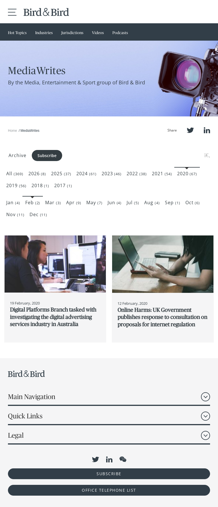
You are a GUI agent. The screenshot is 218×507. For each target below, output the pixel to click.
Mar (53, 202)
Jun (115, 202)
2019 (16, 185)
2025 (61, 173)
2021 (162, 173)
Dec (38, 214)
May (94, 202)
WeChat (123, 459)
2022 (137, 173)
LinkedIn (207, 130)
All (14, 173)
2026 (37, 173)
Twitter (190, 130)
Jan (13, 202)
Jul (133, 202)
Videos (98, 32)
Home (12, 131)
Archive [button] (17, 155)
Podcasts (120, 32)
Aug (152, 202)
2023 (112, 173)
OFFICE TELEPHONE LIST (109, 490)
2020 (187, 173)
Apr (73, 202)
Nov (15, 214)
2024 (86, 173)
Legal (16, 435)
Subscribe (46, 155)
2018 (40, 185)
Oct (192, 202)
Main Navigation (31, 396)
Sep (172, 202)
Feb (32, 202)
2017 (63, 185)
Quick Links (25, 416)
